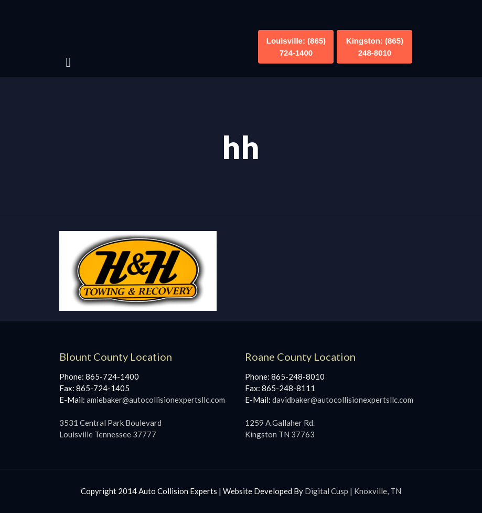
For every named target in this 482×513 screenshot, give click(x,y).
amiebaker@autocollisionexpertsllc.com (156, 399)
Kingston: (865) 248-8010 (374, 46)
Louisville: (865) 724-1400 (296, 46)
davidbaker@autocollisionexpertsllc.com (342, 399)
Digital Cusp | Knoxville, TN (353, 491)
